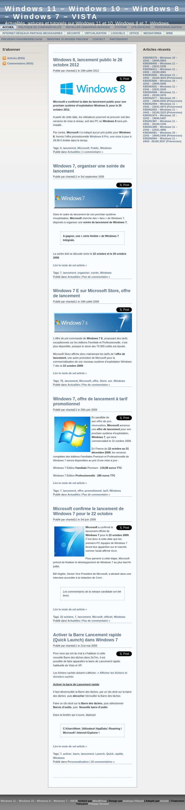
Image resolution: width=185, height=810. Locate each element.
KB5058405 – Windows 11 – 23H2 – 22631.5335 (160, 65)
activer (67, 753)
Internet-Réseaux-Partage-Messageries (32, 33)
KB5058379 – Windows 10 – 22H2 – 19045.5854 (160, 59)
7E (61, 380)
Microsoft (83, 148)
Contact (98, 39)
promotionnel (93, 490)
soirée (95, 272)
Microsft (97, 616)
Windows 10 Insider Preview (67, 39)
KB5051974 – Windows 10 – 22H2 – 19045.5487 (160, 117)
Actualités (74, 151)
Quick (109, 753)
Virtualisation (95, 33)
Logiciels (118, 33)
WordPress (100, 800)
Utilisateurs (140, 27)
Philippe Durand (99, 803)
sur (110, 380)
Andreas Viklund (133, 800)
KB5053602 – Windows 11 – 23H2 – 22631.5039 (160, 88)
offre (95, 380)
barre (76, 753)
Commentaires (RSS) (20, 63)
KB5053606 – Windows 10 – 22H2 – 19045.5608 (160, 82)
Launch (100, 753)
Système (120, 27)
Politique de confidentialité (40, 27)
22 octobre (66, 616)
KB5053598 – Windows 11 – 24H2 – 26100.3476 (160, 94)
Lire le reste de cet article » (70, 265)
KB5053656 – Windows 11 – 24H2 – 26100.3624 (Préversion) (162, 76)
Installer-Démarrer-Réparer (88, 27)
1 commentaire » (92, 151)
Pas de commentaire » (96, 276)
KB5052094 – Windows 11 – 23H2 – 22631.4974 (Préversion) (162, 105)
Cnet (99, 577)
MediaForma (152, 33)
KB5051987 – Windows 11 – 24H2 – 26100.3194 (160, 122)
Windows (106, 148)
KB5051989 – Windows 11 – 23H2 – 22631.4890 (160, 128)
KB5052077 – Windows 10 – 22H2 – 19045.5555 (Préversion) (162, 99)
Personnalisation (168, 27)
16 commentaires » (103, 761)
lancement (69, 148)
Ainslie (164, 800)
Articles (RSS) (16, 58)
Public (95, 148)
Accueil (8, 27)
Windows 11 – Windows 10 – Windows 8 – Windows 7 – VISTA (92, 12)
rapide (119, 753)
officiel (108, 616)
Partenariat (119, 39)
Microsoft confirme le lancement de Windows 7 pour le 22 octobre (88, 511)
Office (134, 33)
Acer (114, 550)
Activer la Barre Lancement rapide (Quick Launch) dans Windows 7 (87, 637)
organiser (84, 272)
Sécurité (73, 33)
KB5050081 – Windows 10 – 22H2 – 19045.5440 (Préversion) (162, 134)
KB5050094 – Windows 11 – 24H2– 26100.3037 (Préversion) (162, 140)
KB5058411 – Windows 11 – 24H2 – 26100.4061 (160, 71)
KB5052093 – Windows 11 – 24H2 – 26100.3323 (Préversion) (162, 111)
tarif (105, 490)
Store (103, 380)
